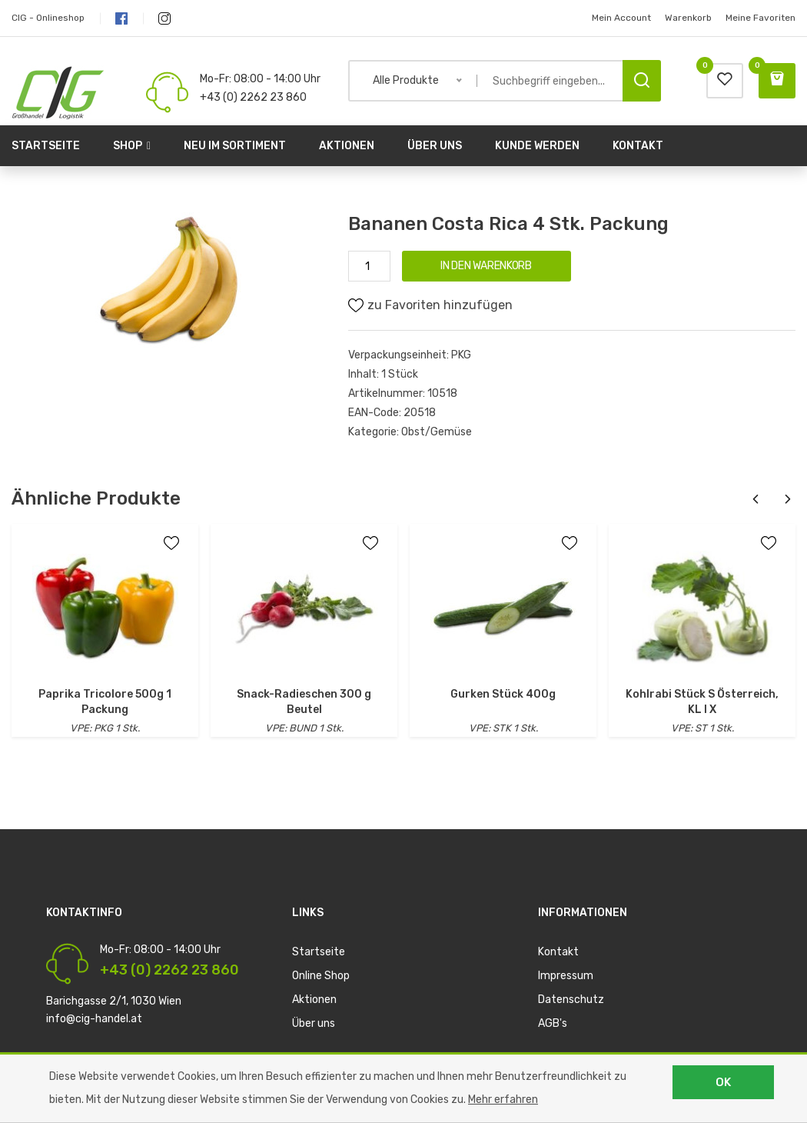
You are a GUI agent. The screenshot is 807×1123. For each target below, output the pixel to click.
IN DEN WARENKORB (485, 265)
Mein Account (621, 17)
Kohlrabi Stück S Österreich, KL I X (702, 702)
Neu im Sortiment (235, 145)
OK (723, 1082)
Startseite (46, 145)
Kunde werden (537, 145)
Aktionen (346, 145)
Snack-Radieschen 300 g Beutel (304, 702)
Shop (132, 145)
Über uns (434, 145)
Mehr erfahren (503, 1099)
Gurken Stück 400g (503, 694)
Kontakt (638, 145)
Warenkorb (688, 17)
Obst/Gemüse (436, 431)
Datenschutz (571, 999)
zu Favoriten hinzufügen (430, 305)
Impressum (565, 975)
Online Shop (321, 975)
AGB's (552, 1023)
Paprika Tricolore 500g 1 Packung (104, 702)
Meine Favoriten (760, 17)
